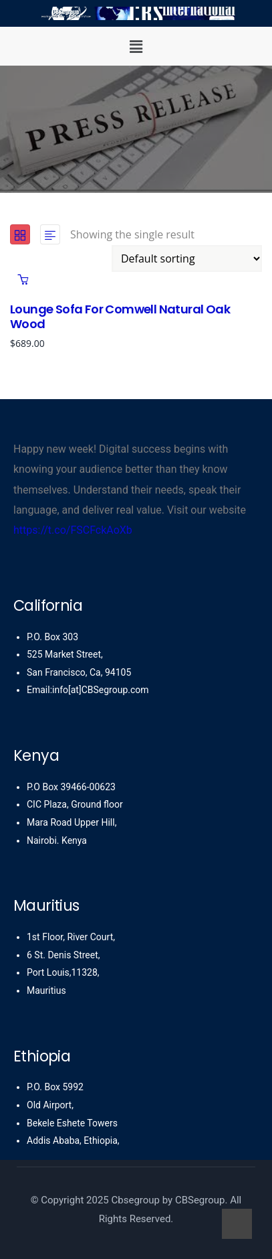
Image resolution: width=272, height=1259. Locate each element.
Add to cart (22, 279)
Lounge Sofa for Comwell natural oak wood (120, 316)
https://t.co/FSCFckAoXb (72, 530)
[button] (135, 46)
